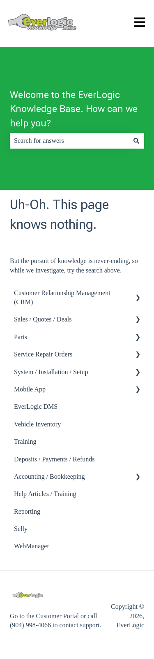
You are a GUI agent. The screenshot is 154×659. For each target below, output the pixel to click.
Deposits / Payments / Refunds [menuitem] (54, 459)
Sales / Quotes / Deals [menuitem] (42, 319)
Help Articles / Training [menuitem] (45, 493)
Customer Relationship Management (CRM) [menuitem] (62, 297)
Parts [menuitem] (20, 336)
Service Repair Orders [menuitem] (43, 354)
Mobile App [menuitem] (30, 389)
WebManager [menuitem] (31, 546)
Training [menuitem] (25, 441)
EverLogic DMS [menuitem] (35, 406)
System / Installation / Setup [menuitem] (51, 371)
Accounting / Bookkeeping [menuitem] (49, 476)
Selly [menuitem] (21, 528)
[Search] (136, 141)
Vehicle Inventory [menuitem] (37, 424)
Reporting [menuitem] (27, 511)
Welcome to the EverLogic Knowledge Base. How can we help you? (74, 109)
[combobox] (69, 141)
